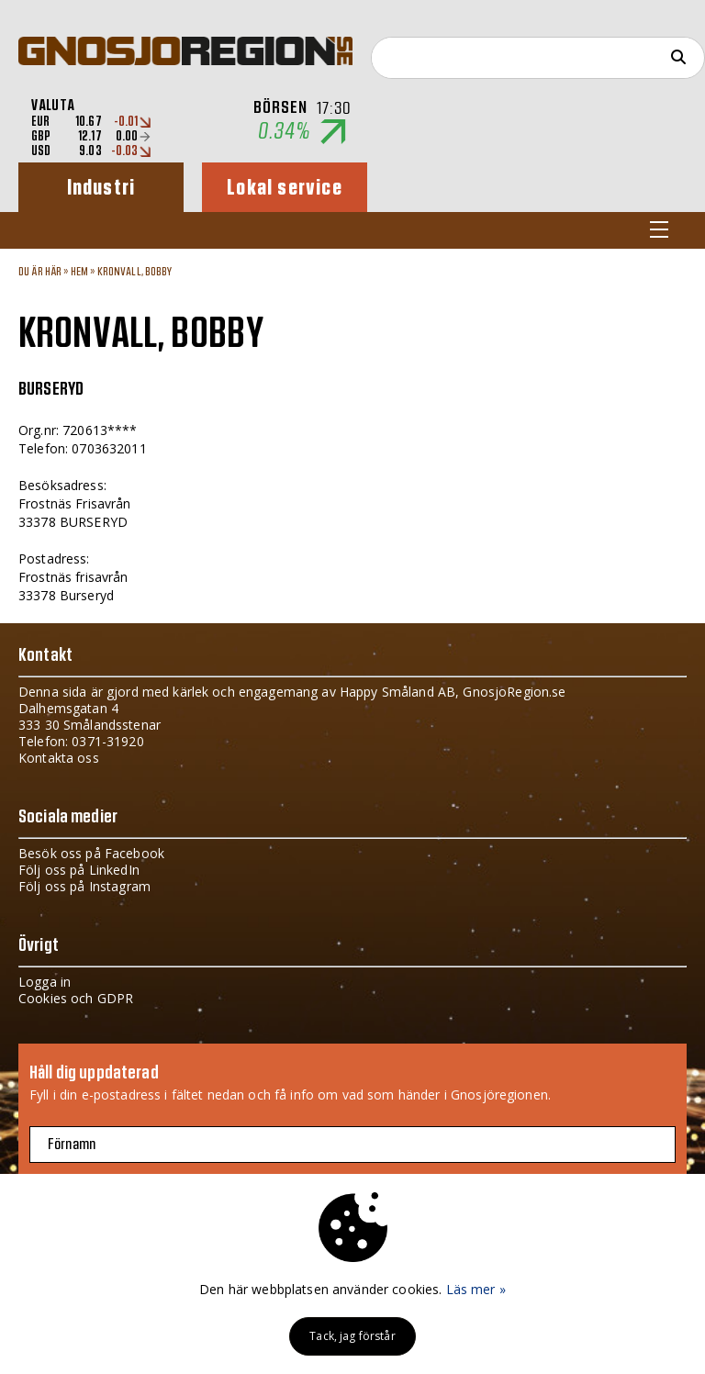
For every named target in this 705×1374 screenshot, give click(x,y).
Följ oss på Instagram (84, 886)
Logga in (44, 981)
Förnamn (71, 1144)
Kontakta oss (58, 757)
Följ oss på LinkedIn (79, 869)
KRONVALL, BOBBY (135, 271)
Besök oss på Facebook (91, 853)
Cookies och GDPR (75, 998)
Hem (79, 271)
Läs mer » (476, 1289)
